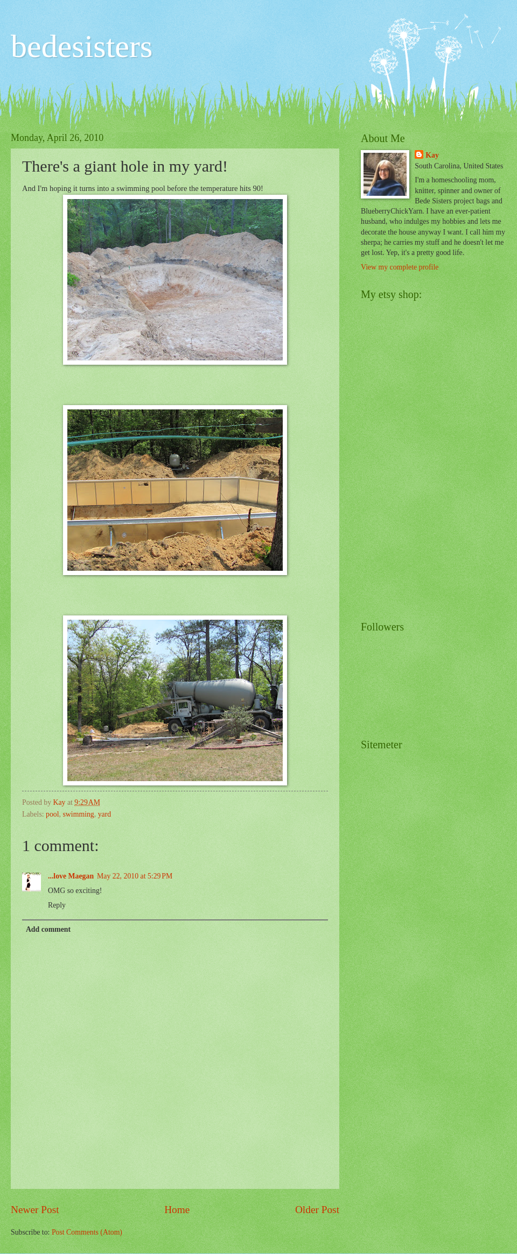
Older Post (317, 1209)
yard (104, 814)
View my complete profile (399, 267)
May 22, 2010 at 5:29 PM (134, 876)
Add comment (48, 929)
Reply (57, 905)
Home (177, 1209)
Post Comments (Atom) (87, 1232)
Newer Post (35, 1209)
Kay (432, 155)
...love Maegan (71, 876)
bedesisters (81, 46)
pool (52, 814)
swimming (78, 814)
